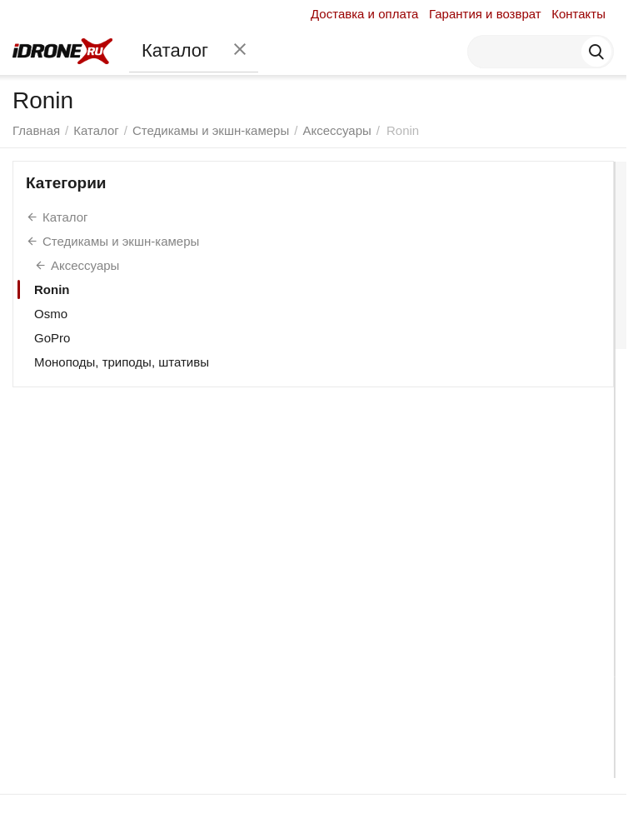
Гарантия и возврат (485, 14)
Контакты (578, 14)
